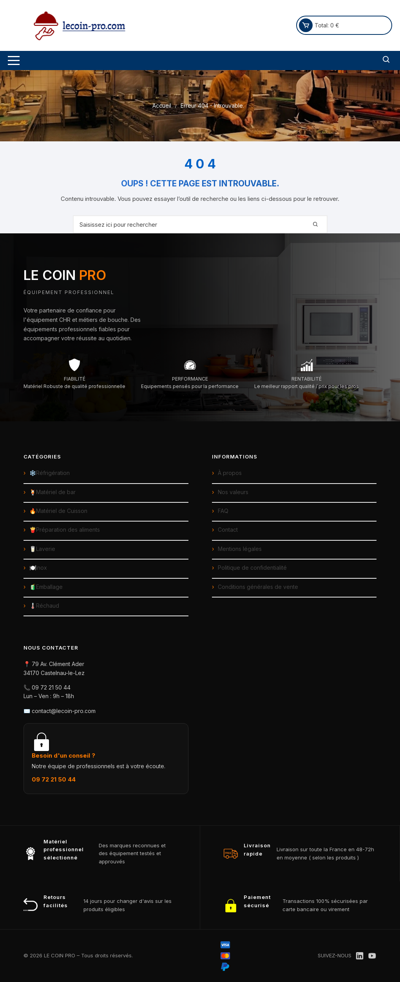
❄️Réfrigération (49, 472)
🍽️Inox (38, 567)
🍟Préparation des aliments (64, 529)
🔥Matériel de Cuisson (58, 510)
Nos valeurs (233, 492)
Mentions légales (240, 548)
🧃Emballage (46, 586)
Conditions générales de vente (258, 586)
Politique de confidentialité (252, 567)
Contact (228, 529)
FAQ (223, 510)
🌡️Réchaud (44, 605)
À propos (230, 472)
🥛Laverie (42, 548)
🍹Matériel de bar (52, 492)
